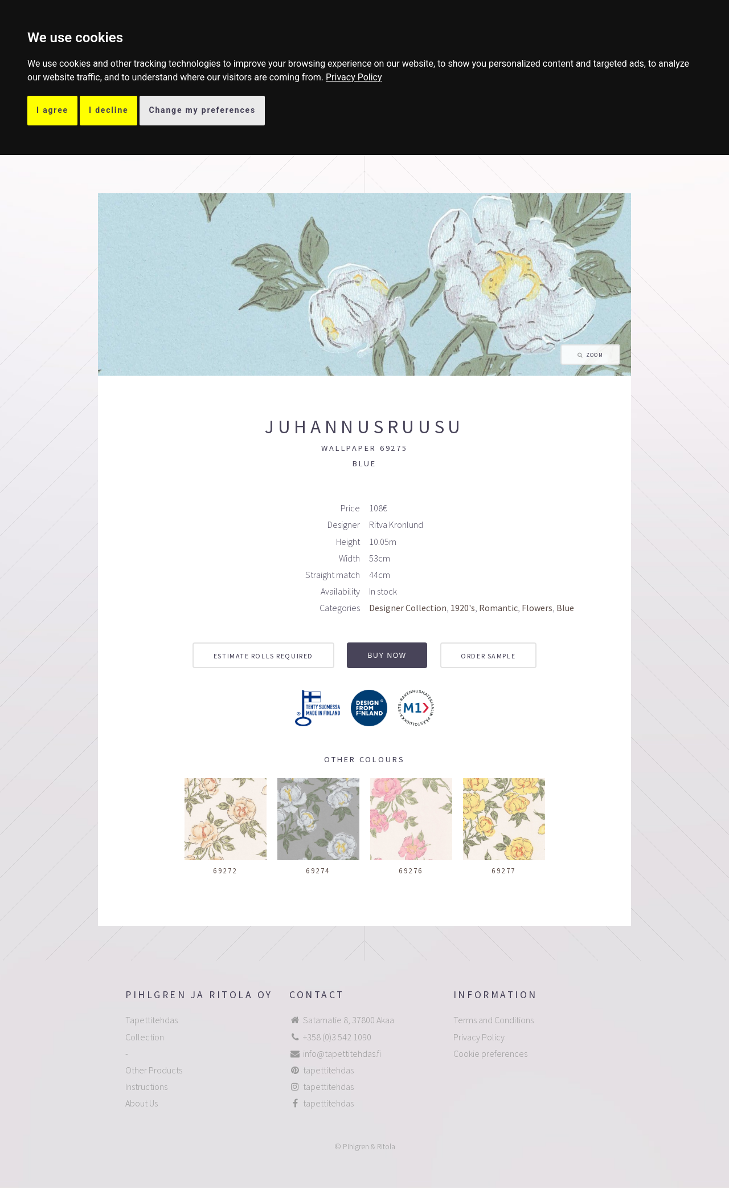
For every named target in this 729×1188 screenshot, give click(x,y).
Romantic (498, 607)
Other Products (153, 1070)
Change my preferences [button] (202, 110)
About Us (141, 1103)
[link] (354, 77)
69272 (225, 870)
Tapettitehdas (151, 1020)
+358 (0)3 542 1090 (337, 1037)
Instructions (146, 1086)
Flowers (537, 607)
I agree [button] (52, 110)
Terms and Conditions (493, 1020)
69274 (318, 870)
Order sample (488, 656)
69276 (411, 870)
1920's (462, 607)
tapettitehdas (328, 1070)
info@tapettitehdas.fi (342, 1053)
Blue (565, 607)
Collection (144, 1037)
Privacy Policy (354, 77)
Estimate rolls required (263, 656)
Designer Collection (408, 607)
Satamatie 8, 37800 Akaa (348, 1020)
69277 (504, 870)
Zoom (594, 355)
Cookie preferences (490, 1053)
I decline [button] (109, 110)
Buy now (387, 656)
